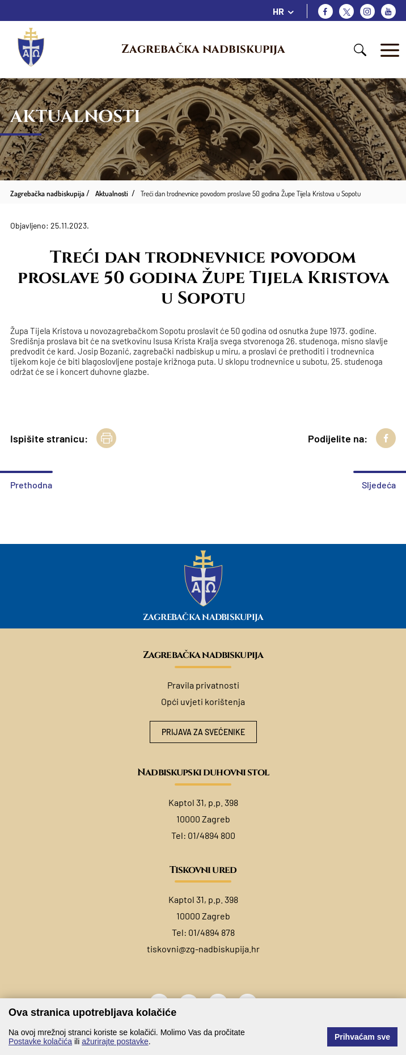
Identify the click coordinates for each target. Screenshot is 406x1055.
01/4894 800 (211, 835)
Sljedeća (379, 484)
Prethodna (31, 484)
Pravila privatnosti (203, 685)
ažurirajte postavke (115, 1041)
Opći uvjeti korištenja (203, 701)
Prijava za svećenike (203, 732)
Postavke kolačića (40, 1041)
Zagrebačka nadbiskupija (203, 49)
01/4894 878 (211, 932)
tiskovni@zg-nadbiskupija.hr (203, 948)
